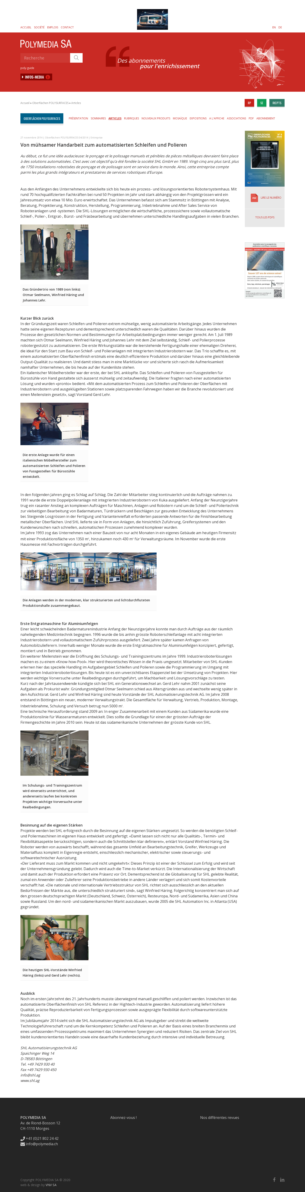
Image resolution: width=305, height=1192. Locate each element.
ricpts (277, 102)
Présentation (78, 118)
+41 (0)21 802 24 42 (39, 1138)
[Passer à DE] (280, 27)
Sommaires (98, 118)
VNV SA (51, 1185)
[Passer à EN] (274, 27)
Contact (67, 27)
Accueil (25, 27)
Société (39, 27)
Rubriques (131, 118)
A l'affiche (216, 118)
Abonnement (265, 118)
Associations (236, 118)
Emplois (52, 27)
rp (249, 102)
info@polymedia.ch (39, 1143)
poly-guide (27, 68)
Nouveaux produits (156, 118)
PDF (251, 118)
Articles (76, 103)
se (261, 102)
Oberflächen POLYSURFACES (50, 103)
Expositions (198, 118)
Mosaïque (180, 118)
